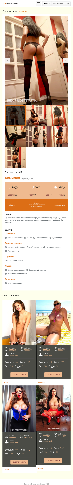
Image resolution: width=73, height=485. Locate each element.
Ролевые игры (13, 251)
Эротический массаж (37, 270)
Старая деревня (36, 206)
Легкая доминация (15, 283)
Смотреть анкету (19, 451)
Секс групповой (42, 238)
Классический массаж (16, 270)
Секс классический (15, 238)
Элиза (6, 458)
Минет (29, 238)
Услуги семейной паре (16, 247)
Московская (41, 205)
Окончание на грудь (53, 247)
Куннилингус (57, 238)
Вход (67, 3)
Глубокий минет (35, 247)
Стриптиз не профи (15, 260)
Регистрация (58, 3)
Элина (40, 457)
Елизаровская (32, 205)
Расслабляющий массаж (17, 274)
